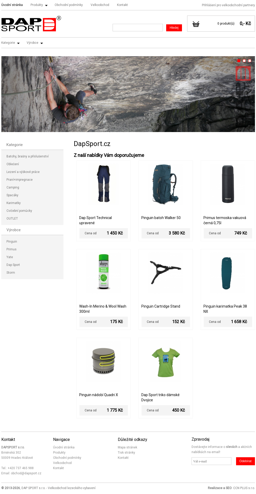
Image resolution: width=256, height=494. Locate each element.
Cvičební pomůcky (19, 211)
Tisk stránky (126, 452)
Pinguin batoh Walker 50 (161, 218)
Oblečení (12, 164)
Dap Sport (13, 265)
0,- (242, 23)
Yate (9, 257)
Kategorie (8, 43)
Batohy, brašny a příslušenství (27, 156)
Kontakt (122, 5)
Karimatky (13, 203)
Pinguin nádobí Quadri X (98, 395)
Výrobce (32, 43)
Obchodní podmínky (69, 5)
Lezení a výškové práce (23, 172)
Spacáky (12, 195)
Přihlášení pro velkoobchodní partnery (228, 5)
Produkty (37, 5)
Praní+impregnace (19, 179)
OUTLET (12, 218)
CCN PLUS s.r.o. (244, 488)
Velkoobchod (100, 5)
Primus (11, 249)
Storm (10, 272)
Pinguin (11, 241)
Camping (12, 187)
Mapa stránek (127, 447)
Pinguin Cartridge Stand (160, 306)
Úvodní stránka (12, 5)
